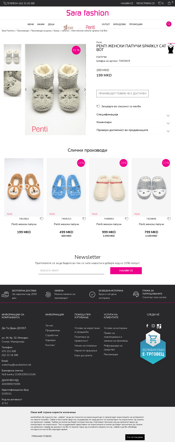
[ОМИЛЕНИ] (161, 4)
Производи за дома (41, 30)
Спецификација (134, 114)
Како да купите (83, 355)
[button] (168, 24)
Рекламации (111, 354)
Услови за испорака (115, 328)
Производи (23, 30)
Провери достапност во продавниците (134, 130)
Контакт (50, 345)
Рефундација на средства (113, 347)
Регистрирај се (146, 3)
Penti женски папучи (24, 224)
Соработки (51, 335)
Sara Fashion (8, 30)
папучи (65, 30)
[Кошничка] (170, 3)
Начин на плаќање (86, 345)
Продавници (52, 330)
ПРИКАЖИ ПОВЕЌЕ (42, 436)
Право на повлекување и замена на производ (116, 336)
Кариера (50, 340)
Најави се (126, 270)
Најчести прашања (86, 350)
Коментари (134, 122)
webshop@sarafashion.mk (16, 364)
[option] (12, 57)
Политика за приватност (82, 338)
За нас (49, 325)
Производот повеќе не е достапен (122, 93)
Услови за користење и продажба (87, 330)
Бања (56, 30)
